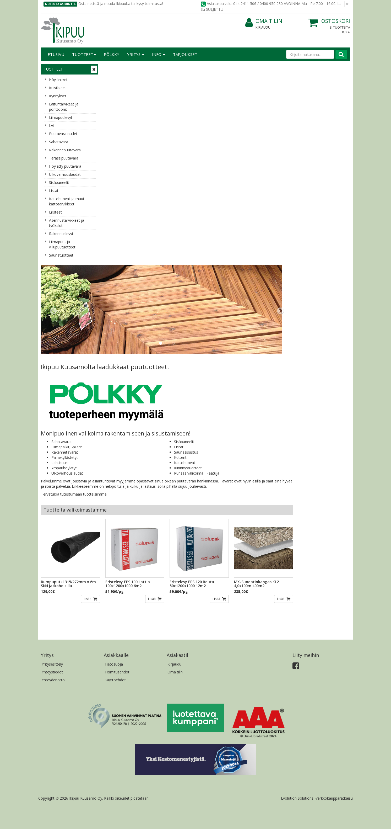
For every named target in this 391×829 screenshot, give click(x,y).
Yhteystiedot (52, 469)
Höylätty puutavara (65, 166)
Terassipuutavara (63, 158)
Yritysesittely (52, 461)
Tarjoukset (185, 54)
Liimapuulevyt (60, 117)
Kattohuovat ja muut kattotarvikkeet (66, 201)
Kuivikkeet (57, 87)
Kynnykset (57, 95)
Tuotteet (84, 54)
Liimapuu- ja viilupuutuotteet (62, 244)
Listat (53, 190)
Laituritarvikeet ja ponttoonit (63, 107)
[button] (122, 108)
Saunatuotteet (61, 255)
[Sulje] (347, 4)
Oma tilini (264, 21)
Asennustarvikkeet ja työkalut (66, 223)
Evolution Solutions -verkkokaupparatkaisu (317, 595)
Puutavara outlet (63, 133)
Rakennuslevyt (61, 233)
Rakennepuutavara (65, 149)
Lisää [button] (149, 396)
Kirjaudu (263, 27)
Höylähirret (58, 79)
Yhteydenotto (53, 477)
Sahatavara (58, 141)
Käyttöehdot (115, 477)
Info (158, 54)
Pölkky (111, 54)
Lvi (51, 125)
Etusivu (56, 54)
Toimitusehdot (117, 469)
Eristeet (55, 212)
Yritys (135, 54)
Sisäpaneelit (59, 182)
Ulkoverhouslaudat (65, 174)
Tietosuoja (114, 461)
